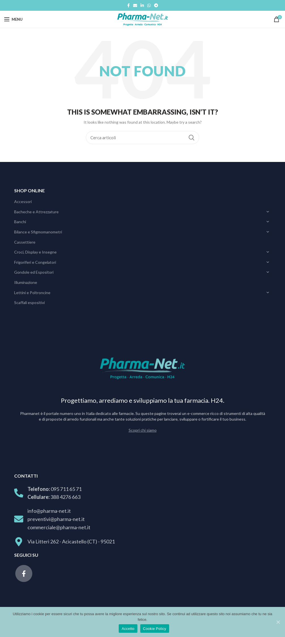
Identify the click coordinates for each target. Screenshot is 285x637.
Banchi (20, 221)
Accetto (128, 629)
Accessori (23, 201)
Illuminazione (25, 282)
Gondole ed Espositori (34, 272)
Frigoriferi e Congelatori (35, 262)
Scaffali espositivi (29, 302)
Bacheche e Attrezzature (36, 211)
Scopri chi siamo (143, 430)
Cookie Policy (154, 629)
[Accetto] (278, 622)
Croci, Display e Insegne (35, 252)
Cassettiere (24, 242)
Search (191, 137)
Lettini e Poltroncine (32, 292)
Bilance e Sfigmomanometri (38, 231)
